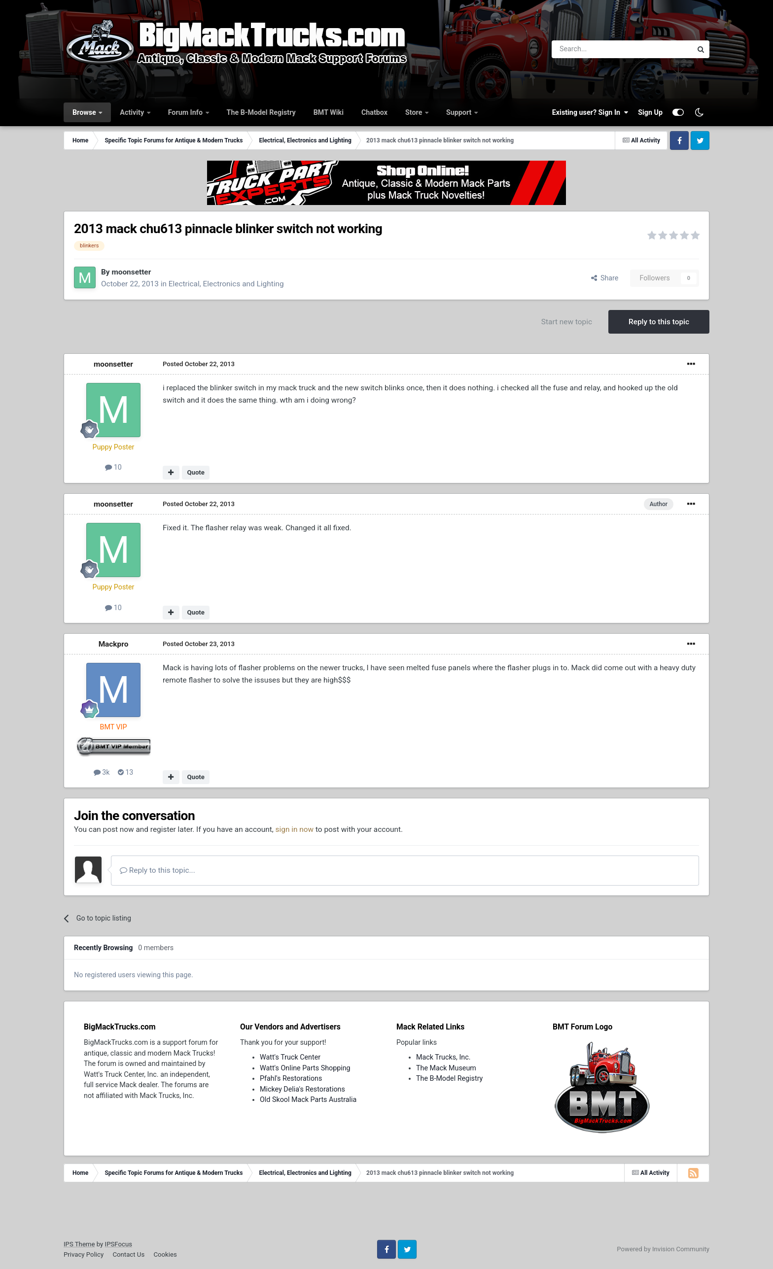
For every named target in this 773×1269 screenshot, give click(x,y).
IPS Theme (79, 1244)
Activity (132, 112)
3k (102, 772)
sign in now (295, 829)
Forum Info (186, 112)
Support (459, 112)
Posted (199, 364)
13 (126, 772)
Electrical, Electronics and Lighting (226, 283)
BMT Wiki (329, 112)
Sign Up (650, 112)
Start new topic (566, 321)
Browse (85, 112)
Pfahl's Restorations (291, 1078)
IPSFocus (118, 1244)
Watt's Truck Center (290, 1057)
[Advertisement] (386, 1214)
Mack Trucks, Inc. (443, 1057)
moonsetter (131, 272)
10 (113, 467)
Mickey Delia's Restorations (302, 1089)
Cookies (164, 1254)
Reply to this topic (659, 321)
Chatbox (374, 112)
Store (414, 112)
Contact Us (128, 1254)
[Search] (596, 49)
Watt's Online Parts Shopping (305, 1068)
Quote (196, 472)
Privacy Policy (84, 1254)
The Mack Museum (446, 1068)
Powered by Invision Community (663, 1249)
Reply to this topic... (157, 870)
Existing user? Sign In (590, 112)
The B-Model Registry (261, 112)
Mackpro (114, 644)
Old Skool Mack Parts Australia (308, 1099)
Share (605, 278)
